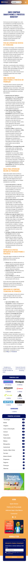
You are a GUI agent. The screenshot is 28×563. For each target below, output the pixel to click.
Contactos (14, 513)
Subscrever (14, 557)
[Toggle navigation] (25, 2)
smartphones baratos (8, 361)
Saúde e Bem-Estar (14, 450)
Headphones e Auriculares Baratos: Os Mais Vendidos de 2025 (8, 369)
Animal (14, 432)
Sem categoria (11, 356)
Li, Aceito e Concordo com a (14, 553)
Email (7, 547)
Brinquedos (14, 444)
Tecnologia (17, 361)
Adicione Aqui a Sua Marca (14, 510)
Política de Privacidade (14, 507)
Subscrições (14, 438)
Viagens (14, 425)
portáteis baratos (14, 359)
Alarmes (14, 468)
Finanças (14, 465)
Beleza (14, 441)
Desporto (14, 435)
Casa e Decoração (14, 429)
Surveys (14, 453)
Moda (14, 422)
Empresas (14, 459)
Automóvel (14, 447)
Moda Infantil (14, 456)
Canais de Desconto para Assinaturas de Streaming (20, 368)
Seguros (14, 462)
